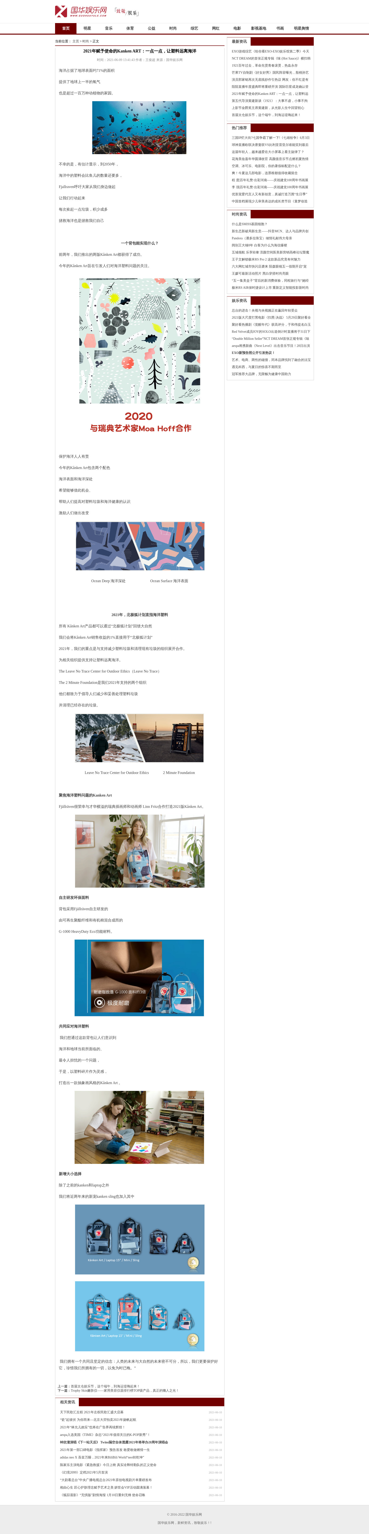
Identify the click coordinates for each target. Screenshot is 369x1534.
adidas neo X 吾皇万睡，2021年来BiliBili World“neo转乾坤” (102, 1457)
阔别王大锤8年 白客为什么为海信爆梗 (259, 245)
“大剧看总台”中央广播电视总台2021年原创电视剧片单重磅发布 (106, 1480)
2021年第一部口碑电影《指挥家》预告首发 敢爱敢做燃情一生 (105, 1450)
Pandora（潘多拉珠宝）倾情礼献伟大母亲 (262, 238)
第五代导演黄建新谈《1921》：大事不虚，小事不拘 (270, 101)
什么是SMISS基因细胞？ (250, 224)
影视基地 (258, 28)
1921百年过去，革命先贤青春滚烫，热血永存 (265, 65)
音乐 (108, 28)
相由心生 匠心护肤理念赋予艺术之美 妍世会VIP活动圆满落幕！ (106, 1487)
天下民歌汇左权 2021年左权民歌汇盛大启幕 (92, 1412)
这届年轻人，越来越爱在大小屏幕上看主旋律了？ (268, 152)
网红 (216, 28)
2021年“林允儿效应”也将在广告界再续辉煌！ (92, 1427)
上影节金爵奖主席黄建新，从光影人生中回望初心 (268, 108)
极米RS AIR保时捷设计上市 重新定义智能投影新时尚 (270, 287)
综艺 (194, 28)
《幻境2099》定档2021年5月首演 (84, 1472)
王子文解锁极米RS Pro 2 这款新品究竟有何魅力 (266, 259)
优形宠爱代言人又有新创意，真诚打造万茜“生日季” (269, 194)
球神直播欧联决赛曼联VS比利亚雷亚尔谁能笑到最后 (270, 145)
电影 (237, 28)
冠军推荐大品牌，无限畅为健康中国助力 (261, 374)
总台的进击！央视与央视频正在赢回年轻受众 (265, 310)
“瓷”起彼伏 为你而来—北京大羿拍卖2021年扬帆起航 (98, 1420)
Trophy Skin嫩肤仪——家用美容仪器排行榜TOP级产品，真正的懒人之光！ (125, 1390)
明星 (87, 28)
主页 (75, 41)
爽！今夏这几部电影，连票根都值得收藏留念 (265, 173)
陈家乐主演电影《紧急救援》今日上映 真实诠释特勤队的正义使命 (108, 1465)
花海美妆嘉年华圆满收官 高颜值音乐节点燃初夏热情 (270, 159)
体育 (130, 28)
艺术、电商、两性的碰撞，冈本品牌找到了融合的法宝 (271, 360)
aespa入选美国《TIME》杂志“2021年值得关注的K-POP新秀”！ (105, 1435)
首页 (66, 28)
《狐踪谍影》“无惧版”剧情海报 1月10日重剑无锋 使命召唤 (102, 1495)
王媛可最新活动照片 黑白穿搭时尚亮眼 (260, 273)
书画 (280, 28)
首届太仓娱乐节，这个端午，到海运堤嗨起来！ (105, 1386)
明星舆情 (301, 28)
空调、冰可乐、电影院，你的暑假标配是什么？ (266, 166)
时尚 (173, 28)
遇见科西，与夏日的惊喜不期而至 (256, 367)
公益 (151, 28)
